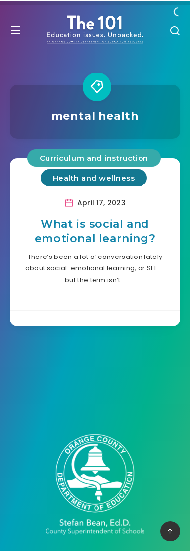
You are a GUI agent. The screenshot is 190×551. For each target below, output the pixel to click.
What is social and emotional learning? (95, 232)
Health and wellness (94, 178)
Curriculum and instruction (94, 158)
